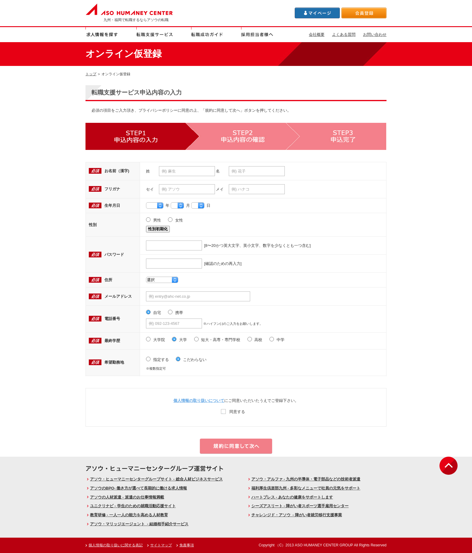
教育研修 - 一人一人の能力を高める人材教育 (129, 515)
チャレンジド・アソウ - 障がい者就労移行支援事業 (296, 515)
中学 (276, 340)
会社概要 (316, 34)
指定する (157, 360)
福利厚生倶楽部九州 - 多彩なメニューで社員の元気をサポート (306, 488)
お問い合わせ (375, 34)
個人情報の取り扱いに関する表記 (115, 545)
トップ (90, 74)
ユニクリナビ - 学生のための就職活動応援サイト (133, 506)
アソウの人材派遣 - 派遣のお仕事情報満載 (127, 497)
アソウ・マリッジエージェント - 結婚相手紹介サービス (139, 524)
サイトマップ (161, 545)
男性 (153, 220)
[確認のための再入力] (193, 263)
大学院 (155, 340)
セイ (150, 189)
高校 (254, 340)
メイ (220, 189)
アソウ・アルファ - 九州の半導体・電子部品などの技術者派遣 (306, 479)
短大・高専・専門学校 (217, 340)
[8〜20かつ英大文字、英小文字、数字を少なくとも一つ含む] (228, 245)
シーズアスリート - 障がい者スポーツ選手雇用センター (300, 506)
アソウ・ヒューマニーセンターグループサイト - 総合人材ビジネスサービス (156, 479)
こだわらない (191, 360)
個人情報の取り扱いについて (198, 400)
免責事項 (186, 545)
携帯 (175, 313)
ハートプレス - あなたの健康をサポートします (292, 497)
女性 (175, 220)
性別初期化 (158, 229)
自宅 (153, 313)
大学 (179, 340)
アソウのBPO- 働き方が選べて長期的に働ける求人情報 (138, 488)
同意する (233, 411)
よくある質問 (344, 34)
